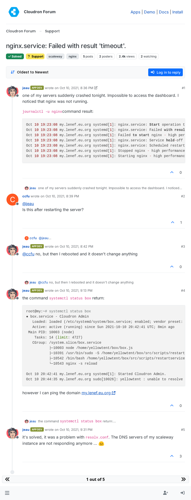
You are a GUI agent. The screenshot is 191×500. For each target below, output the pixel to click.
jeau (25, 88)
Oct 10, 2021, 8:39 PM (62, 196)
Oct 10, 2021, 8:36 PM (76, 88)
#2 (183, 196)
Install (177, 11)
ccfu (26, 196)
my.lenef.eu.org (98, 392)
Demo (149, 11)
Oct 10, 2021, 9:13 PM (76, 290)
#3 (183, 246)
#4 (183, 290)
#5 (183, 430)
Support (35, 56)
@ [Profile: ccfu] (28, 253)
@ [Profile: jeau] (28, 203)
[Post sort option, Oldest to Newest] (29, 72)
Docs (164, 11)
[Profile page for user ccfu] (12, 200)
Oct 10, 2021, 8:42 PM (76, 246)
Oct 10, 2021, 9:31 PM (76, 430)
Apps (135, 11)
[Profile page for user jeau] (12, 91)
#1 (183, 88)
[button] (7, 493)
